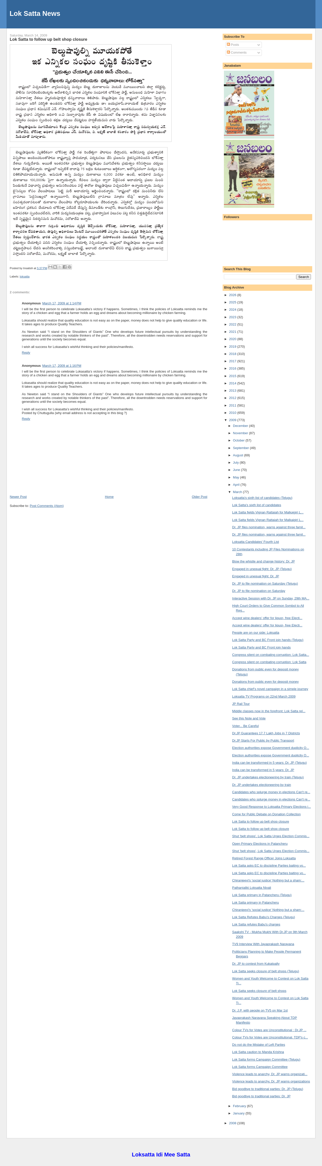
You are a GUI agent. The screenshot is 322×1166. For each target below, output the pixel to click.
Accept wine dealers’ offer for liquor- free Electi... (267, 618)
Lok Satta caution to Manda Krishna (258, 1052)
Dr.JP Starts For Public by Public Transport (263, 740)
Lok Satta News (35, 13)
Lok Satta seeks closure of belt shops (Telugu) (265, 971)
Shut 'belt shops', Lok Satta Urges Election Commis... (270, 836)
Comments (237, 52)
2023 (233, 317)
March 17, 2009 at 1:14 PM (61, 303)
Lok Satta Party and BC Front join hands (261, 647)
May (236, 477)
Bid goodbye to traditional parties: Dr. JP (261, 1096)
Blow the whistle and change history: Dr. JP (263, 561)
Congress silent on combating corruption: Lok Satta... (270, 655)
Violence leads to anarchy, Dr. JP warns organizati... (269, 1074)
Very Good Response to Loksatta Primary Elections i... (271, 807)
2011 (233, 405)
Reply (26, 352)
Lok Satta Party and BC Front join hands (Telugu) (267, 640)
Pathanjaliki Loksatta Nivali (251, 888)
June (237, 470)
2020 (233, 339)
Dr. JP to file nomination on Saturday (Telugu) (265, 583)
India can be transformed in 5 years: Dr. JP (263, 770)
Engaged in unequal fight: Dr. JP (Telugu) (262, 569)
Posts (233, 45)
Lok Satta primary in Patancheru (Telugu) (262, 895)
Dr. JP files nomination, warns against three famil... (269, 527)
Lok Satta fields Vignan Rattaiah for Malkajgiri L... (268, 512)
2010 (233, 413)
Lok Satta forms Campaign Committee (260, 1067)
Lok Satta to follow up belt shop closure (48, 39)
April (236, 485)
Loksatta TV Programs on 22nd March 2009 (264, 696)
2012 (233, 398)
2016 (233, 368)
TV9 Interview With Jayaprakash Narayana (263, 944)
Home (109, 497)
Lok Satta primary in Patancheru (255, 902)
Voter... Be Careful (245, 726)
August (238, 455)
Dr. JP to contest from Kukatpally (255, 964)
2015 (233, 376)
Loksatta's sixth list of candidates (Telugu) (262, 498)
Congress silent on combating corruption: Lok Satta (269, 662)
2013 (233, 390)
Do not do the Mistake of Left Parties (258, 1045)
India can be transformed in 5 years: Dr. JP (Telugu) (269, 763)
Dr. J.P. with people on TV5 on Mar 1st (260, 1010)
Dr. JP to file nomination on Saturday (258, 591)
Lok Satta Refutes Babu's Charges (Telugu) (263, 917)
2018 (233, 354)
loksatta (24, 276)
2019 (233, 346)
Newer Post (18, 497)
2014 (233, 383)
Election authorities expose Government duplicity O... (270, 748)
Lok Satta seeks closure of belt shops (259, 991)
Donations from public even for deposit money (265, 681)
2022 (233, 324)
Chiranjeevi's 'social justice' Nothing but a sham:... (268, 880)
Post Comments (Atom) (47, 506)
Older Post (199, 497)
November (241, 433)
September (241, 448)
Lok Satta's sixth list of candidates (256, 505)
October (239, 440)
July (236, 462)
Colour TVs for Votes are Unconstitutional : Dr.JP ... (269, 1030)
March (238, 492)
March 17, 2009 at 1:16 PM (61, 366)
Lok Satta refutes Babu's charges (256, 924)
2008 (233, 1123)
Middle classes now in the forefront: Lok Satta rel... (268, 711)
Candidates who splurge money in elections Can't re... (271, 792)
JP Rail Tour (241, 704)
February (240, 1106)
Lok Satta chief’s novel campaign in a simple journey (270, 689)
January (239, 1113)
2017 (233, 361)
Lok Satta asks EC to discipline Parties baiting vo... (269, 865)
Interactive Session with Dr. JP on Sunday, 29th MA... (270, 598)
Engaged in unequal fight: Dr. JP (255, 576)
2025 (233, 302)
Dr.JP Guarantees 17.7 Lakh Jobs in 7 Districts (266, 733)
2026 (233, 295)
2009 (233, 420)
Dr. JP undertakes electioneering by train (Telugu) (268, 777)
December (241, 426)
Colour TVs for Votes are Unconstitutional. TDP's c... (270, 1037)
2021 (233, 332)
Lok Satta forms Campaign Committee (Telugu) (266, 1059)
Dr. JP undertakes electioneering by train (261, 785)
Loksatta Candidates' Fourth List (255, 542)
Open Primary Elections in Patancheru (260, 844)
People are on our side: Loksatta (255, 632)
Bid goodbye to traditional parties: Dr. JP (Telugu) (267, 1089)
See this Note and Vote (249, 718)
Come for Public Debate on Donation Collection (266, 814)
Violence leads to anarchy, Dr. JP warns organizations (271, 1081)
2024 (233, 309)
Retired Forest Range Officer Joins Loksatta (264, 858)
